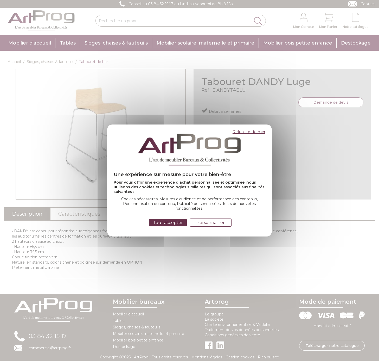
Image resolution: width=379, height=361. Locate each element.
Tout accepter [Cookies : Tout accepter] (168, 222)
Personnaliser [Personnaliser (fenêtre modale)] (210, 222)
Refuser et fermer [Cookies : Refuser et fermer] (249, 131)
